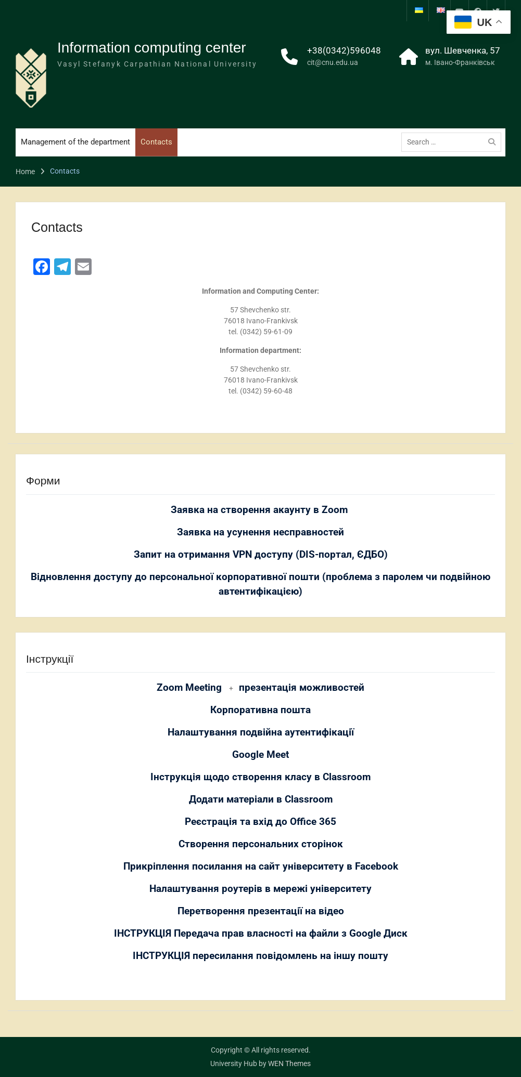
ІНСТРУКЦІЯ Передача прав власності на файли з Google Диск (261, 933)
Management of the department (75, 142)
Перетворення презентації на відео (260, 911)
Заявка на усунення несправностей (260, 532)
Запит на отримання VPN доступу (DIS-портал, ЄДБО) (261, 554)
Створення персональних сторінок (261, 844)
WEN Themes (289, 1063)
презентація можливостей (301, 687)
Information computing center (151, 48)
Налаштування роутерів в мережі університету (260, 889)
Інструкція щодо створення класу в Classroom (260, 777)
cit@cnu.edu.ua (332, 62)
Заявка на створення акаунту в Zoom (260, 510)
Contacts (156, 142)
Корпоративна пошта (260, 710)
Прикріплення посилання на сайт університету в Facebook (260, 866)
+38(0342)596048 (344, 50)
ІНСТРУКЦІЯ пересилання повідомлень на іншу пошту (260, 956)
